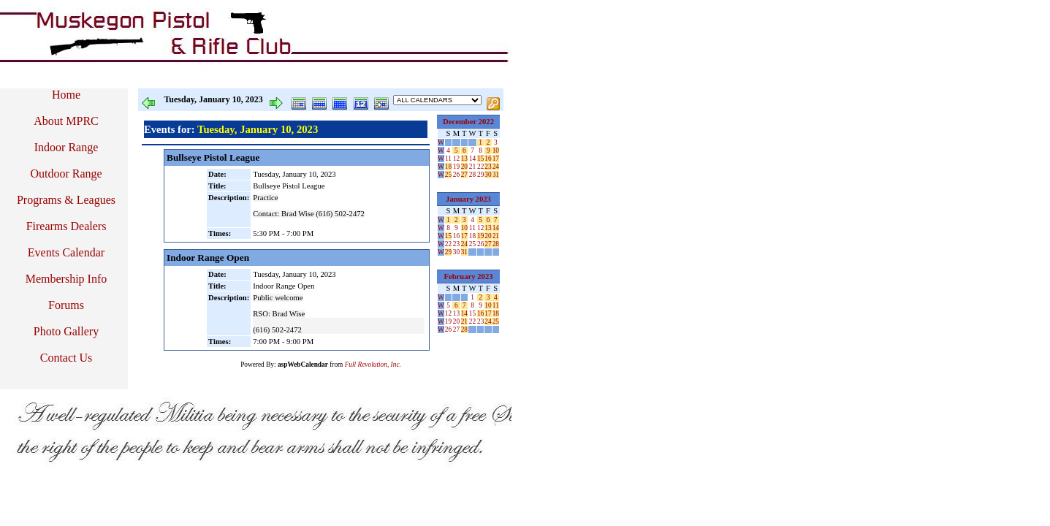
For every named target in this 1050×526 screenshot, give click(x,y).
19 (456, 166)
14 (472, 158)
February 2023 (468, 276)
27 (464, 174)
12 (456, 158)
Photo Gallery (66, 331)
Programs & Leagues (66, 200)
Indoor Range (66, 147)
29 (480, 174)
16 (487, 158)
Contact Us (66, 357)
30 (487, 174)
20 (464, 166)
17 (495, 158)
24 (495, 166)
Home (66, 94)
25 (448, 174)
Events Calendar (66, 252)
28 (472, 174)
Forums (66, 305)
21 (472, 166)
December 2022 (468, 122)
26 (456, 174)
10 (495, 150)
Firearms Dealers (66, 226)
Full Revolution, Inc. (373, 364)
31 (495, 174)
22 (480, 166)
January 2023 (468, 199)
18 (448, 166)
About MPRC (66, 121)
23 (487, 166)
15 (480, 158)
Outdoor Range (66, 173)
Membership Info (66, 278)
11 (448, 158)
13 (464, 158)
